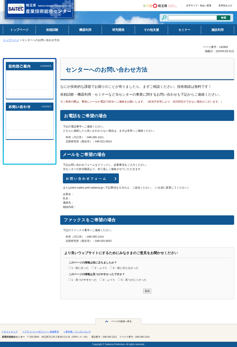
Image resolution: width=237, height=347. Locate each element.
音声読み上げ (225, 5)
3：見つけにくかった (134, 279)
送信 (147, 291)
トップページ (11, 40)
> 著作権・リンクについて (77, 331)
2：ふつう (101, 267)
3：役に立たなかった (126, 267)
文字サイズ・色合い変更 (198, 5)
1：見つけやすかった (84, 279)
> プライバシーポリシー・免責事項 (40, 331)
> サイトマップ (10, 331)
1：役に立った (80, 267)
